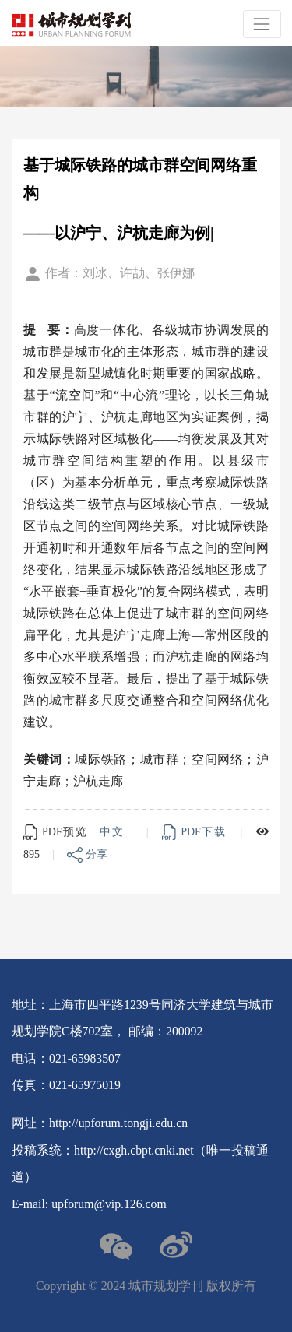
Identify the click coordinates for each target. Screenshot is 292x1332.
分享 (87, 854)
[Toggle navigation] (262, 23)
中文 (114, 832)
